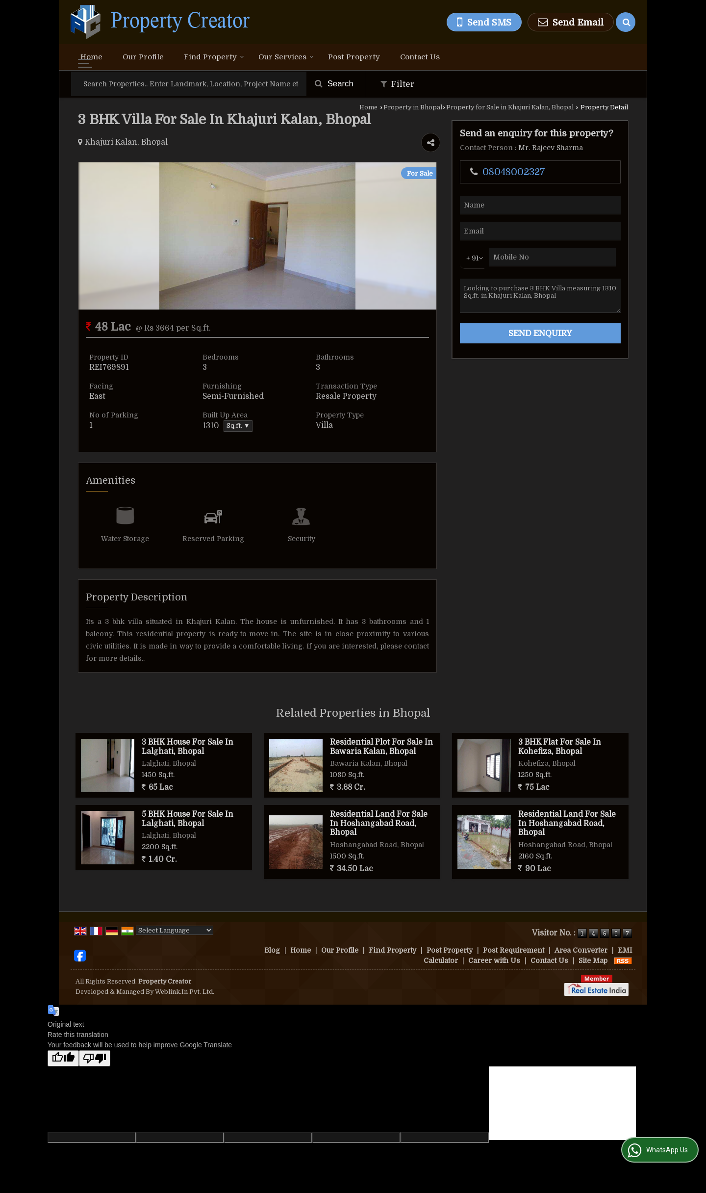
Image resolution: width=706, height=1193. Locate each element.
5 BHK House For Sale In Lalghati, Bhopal (187, 819)
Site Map (593, 960)
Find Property (214, 56)
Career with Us (494, 960)
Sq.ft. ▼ (238, 425)
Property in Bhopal (412, 107)
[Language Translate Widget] (174, 930)
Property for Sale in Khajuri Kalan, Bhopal (510, 107)
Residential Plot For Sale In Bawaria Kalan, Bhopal (381, 746)
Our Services (286, 56)
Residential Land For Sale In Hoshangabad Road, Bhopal (379, 823)
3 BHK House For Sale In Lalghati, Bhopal (187, 746)
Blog (272, 950)
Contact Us (420, 56)
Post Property (354, 56)
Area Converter (581, 950)
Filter (397, 84)
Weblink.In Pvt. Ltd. (184, 991)
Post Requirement (513, 950)
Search (334, 83)
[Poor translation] (94, 1058)
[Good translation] (63, 1058)
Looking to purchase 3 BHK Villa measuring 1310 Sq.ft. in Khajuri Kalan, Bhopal (540, 296)
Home (91, 56)
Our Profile (143, 56)
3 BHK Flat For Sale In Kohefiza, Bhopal (559, 746)
